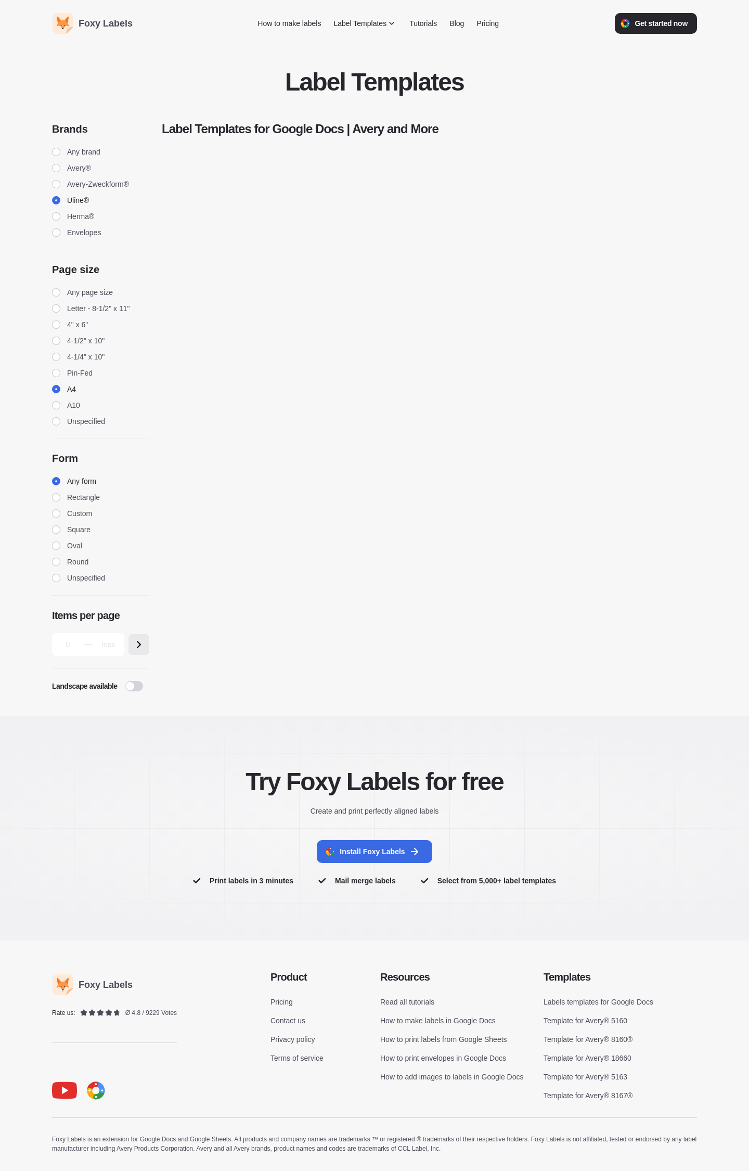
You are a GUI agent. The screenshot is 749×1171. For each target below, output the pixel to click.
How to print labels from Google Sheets (443, 1040)
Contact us (287, 1022)
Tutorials (423, 23)
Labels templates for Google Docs (598, 1003)
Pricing (487, 23)
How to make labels (289, 23)
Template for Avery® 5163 (585, 1078)
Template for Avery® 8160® (588, 1040)
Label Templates (365, 23)
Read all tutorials (407, 1003)
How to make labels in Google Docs (438, 1022)
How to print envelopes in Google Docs (443, 1059)
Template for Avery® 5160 (585, 1022)
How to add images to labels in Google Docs (451, 1078)
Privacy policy (292, 1040)
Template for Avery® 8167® (588, 1096)
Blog (456, 23)
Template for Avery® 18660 (587, 1059)
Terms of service (297, 1059)
